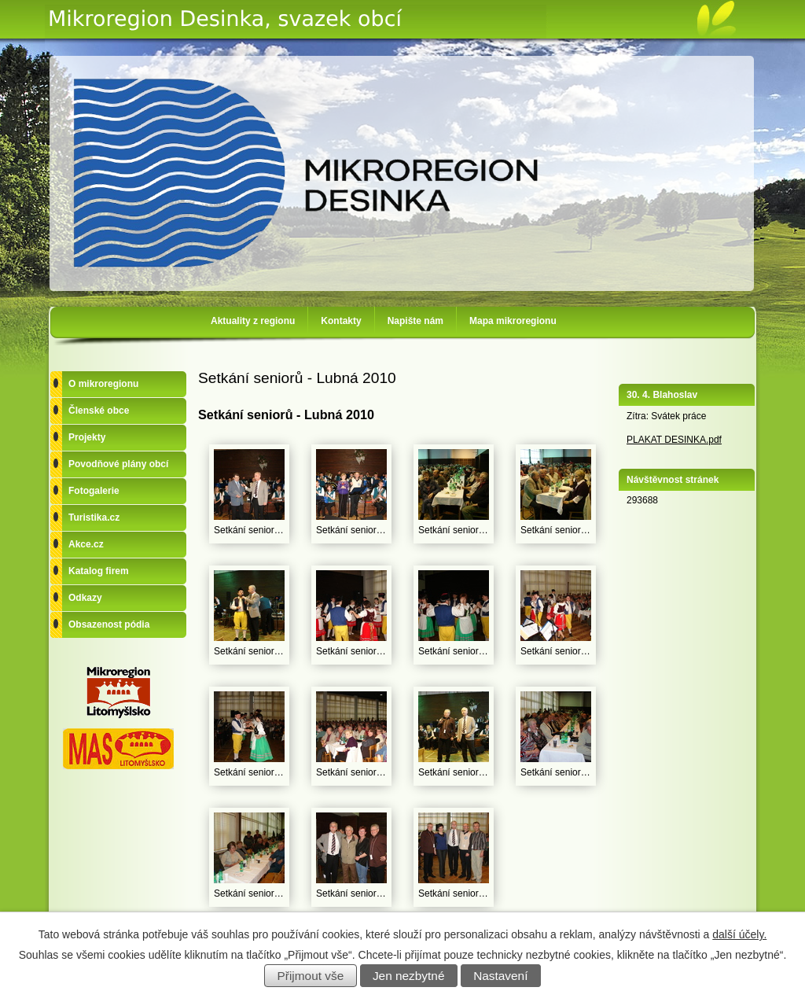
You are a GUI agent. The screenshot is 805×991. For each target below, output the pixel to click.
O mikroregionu (103, 383)
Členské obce (98, 410)
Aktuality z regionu (253, 320)
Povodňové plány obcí (118, 464)
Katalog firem (98, 571)
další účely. (739, 934)
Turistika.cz (93, 517)
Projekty (86, 437)
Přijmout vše (311, 975)
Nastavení (500, 975)
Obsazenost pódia (108, 624)
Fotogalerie (93, 490)
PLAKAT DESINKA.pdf (674, 439)
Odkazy (85, 597)
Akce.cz (86, 544)
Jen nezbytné (409, 975)
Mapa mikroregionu (513, 320)
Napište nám (415, 320)
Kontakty (341, 320)
